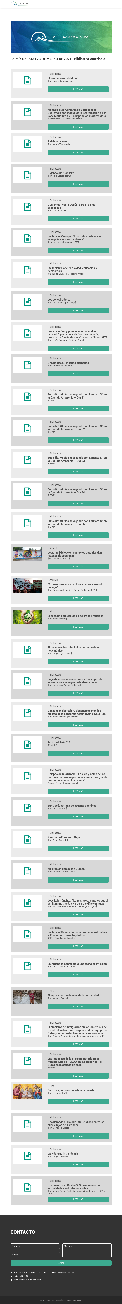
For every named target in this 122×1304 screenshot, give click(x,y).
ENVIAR (61, 1263)
